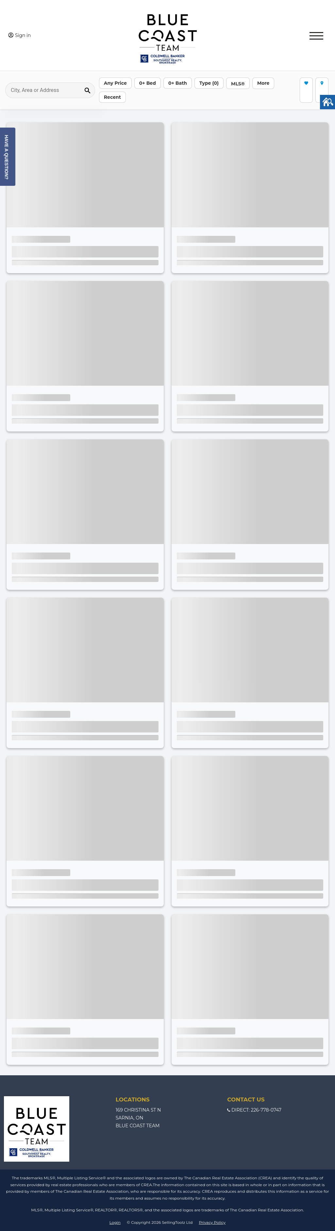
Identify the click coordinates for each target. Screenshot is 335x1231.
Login (115, 1222)
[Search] (50, 90)
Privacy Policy (212, 1222)
